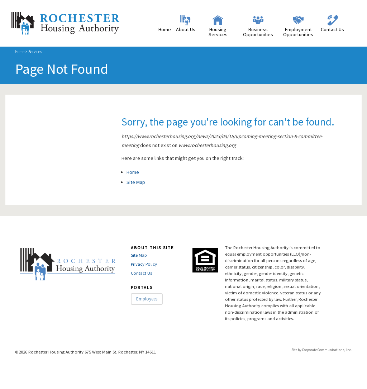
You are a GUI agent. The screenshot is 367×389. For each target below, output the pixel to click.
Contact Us (332, 29)
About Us (185, 29)
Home (164, 29)
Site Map (136, 182)
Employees (146, 299)
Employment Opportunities (298, 32)
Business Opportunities (258, 32)
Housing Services (218, 32)
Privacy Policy (144, 264)
